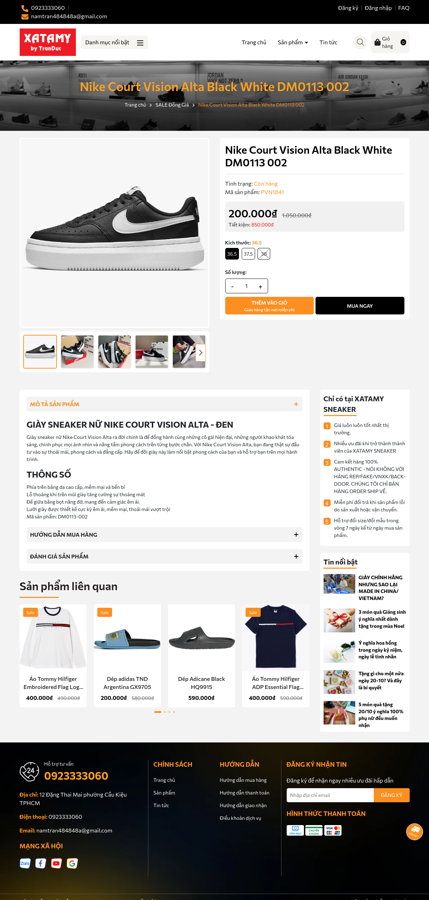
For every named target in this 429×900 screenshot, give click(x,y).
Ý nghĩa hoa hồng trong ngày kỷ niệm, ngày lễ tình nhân (381, 649)
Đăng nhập (378, 7)
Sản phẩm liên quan (69, 586)
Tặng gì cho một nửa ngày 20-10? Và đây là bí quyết (381, 680)
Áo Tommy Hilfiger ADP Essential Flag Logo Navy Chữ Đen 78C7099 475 (276, 683)
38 (264, 253)
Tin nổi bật (341, 561)
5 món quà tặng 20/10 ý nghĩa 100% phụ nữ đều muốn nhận (381, 714)
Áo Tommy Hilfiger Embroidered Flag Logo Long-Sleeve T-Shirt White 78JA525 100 (53, 683)
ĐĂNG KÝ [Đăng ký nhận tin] (392, 795)
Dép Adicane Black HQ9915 (201, 682)
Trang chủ (254, 42)
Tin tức (328, 42)
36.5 (232, 254)
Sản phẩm (291, 42)
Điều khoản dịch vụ (240, 818)
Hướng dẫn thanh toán (245, 793)
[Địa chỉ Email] (348, 795)
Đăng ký (348, 7)
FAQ (403, 7)
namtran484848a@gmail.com (74, 830)
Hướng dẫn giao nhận (243, 805)
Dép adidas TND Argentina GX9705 (127, 682)
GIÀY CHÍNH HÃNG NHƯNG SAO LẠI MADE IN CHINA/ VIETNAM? (381, 587)
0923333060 (76, 775)
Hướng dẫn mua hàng (243, 780)
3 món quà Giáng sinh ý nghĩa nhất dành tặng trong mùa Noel (382, 618)
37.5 (248, 254)
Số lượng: (236, 272)
